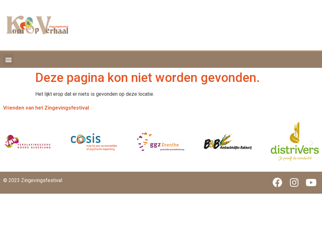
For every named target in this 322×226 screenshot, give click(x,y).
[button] (8, 59)
